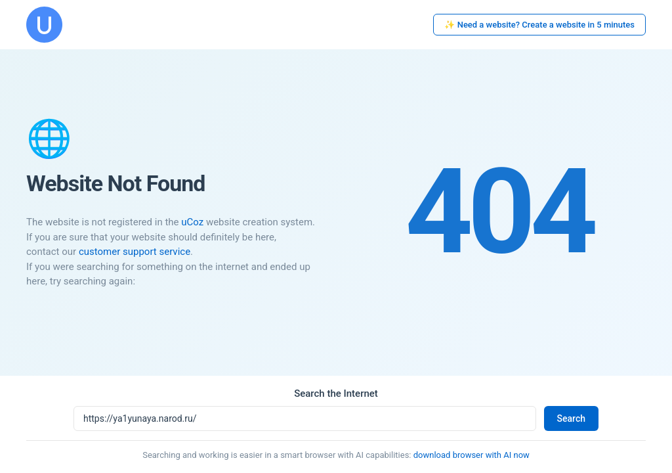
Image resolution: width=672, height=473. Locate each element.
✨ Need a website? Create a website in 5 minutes (539, 25)
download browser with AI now (471, 455)
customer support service (134, 252)
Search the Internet (336, 393)
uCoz (192, 222)
